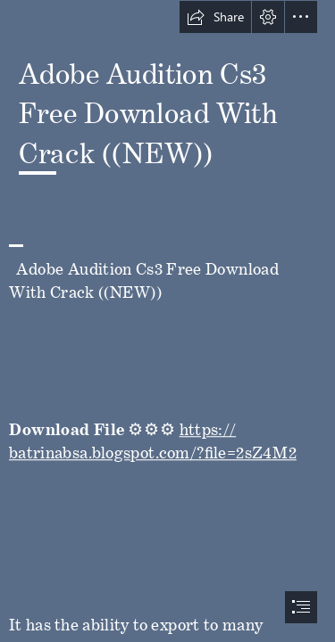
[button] (215, 17)
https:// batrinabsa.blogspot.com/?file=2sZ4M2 (153, 436)
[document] (167, 321)
